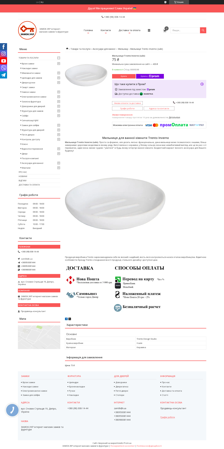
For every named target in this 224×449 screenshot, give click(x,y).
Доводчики (121, 382)
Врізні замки (28, 63)
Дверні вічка (122, 386)
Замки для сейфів (30, 125)
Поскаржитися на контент (123, 446)
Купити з (150, 76)
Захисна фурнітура (31, 101)
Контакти (106, 30)
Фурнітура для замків (32, 111)
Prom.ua (127, 443)
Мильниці (123, 48)
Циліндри (73, 382)
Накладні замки (30, 68)
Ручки (72, 390)
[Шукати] (203, 30)
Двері (24, 153)
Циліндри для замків (32, 77)
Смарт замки (28, 87)
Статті (165, 395)
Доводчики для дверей (33, 106)
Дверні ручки (28, 82)
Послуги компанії (30, 158)
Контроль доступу (31, 139)
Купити (124, 76)
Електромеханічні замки (34, 96)
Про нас (23, 172)
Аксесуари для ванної (104, 48)
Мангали (26, 167)
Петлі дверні (28, 134)
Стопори (120, 395)
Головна (88, 30)
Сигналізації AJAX (30, 120)
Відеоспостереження (32, 148)
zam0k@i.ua (26, 259)
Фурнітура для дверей (33, 130)
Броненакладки (77, 386)
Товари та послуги (80, 48)
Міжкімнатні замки (31, 73)
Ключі (25, 144)
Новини (23, 176)
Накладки (74, 395)
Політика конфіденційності (149, 446)
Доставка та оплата (129, 30)
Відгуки (22, 180)
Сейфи (25, 115)
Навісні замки (28, 92)
